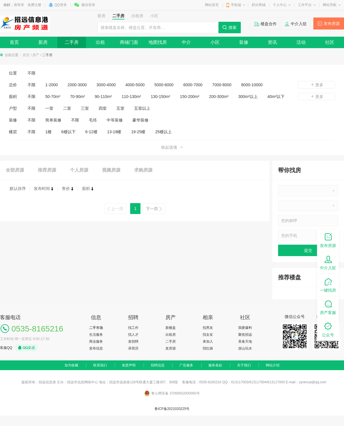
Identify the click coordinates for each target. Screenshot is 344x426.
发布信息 (96, 348)
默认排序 (18, 188)
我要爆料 (245, 328)
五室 (120, 108)
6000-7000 (192, 85)
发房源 (170, 348)
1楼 (48, 131)
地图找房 (157, 42)
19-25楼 (138, 131)
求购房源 (143, 170)
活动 (301, 42)
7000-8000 (221, 85)
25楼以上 (163, 131)
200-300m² (218, 96)
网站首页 (212, 5)
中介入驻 (299, 23)
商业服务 (96, 341)
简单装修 (53, 120)
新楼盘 (170, 328)
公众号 (328, 329)
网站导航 (330, 5)
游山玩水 (245, 348)
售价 (68, 188)
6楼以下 (68, 131)
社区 (329, 42)
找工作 (133, 328)
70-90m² (77, 96)
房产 (35, 55)
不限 (32, 73)
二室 (67, 108)
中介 (186, 42)
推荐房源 (47, 170)
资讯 (272, 42)
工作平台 (305, 5)
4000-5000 (135, 85)
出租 (100, 42)
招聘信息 (158, 365)
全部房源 (15, 170)
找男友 (208, 328)
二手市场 (96, 328)
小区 (215, 42)
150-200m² (190, 96)
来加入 (208, 341)
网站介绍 (273, 365)
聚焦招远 (245, 335)
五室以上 (142, 108)
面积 (88, 188)
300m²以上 (248, 96)
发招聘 (133, 341)
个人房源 (79, 170)
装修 (243, 42)
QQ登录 (60, 5)
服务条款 (215, 365)
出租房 (170, 335)
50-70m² (52, 96)
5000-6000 (163, 85)
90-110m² (103, 96)
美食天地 (245, 341)
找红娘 (208, 348)
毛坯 (93, 120)
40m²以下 (276, 96)
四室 (103, 108)
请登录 (19, 5)
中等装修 (115, 120)
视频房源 (111, 170)
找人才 (133, 335)
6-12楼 (91, 131)
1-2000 (51, 85)
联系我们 (100, 365)
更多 (316, 85)
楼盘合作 (269, 23)
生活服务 (96, 335)
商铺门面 (129, 42)
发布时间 (44, 188)
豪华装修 (140, 120)
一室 (49, 108)
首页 (14, 42)
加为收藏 (71, 365)
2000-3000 (77, 85)
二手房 (72, 42)
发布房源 (332, 23)
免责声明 (129, 365)
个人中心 (280, 5)
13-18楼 (114, 131)
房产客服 (328, 307)
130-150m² (160, 96)
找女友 (208, 335)
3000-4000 (106, 85)
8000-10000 (252, 85)
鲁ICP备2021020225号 (172, 409)
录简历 (133, 348)
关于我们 (244, 365)
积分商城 (258, 5)
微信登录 (88, 5)
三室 (85, 108)
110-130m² (131, 96)
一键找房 (328, 284)
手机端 (236, 5)
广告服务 (186, 365)
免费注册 (34, 5)
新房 (43, 42)
